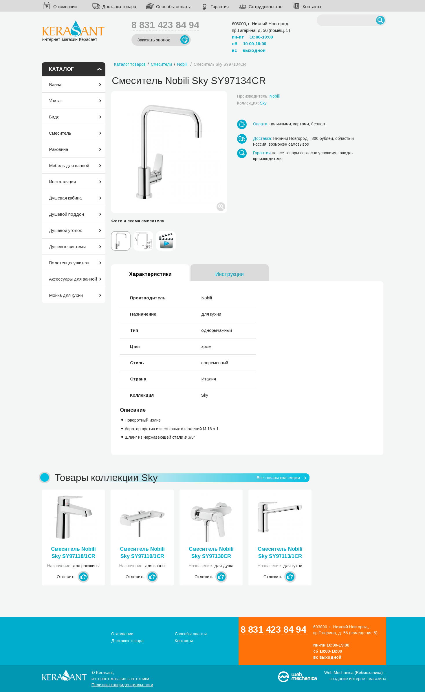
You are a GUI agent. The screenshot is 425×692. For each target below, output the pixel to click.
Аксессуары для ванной (73, 279)
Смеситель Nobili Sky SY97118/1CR (73, 552)
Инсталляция (62, 181)
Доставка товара (119, 6)
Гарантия (219, 6)
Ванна (55, 84)
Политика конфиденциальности (122, 684)
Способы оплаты (173, 6)
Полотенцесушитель (70, 262)
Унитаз (56, 100)
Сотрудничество (266, 6)
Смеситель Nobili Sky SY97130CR (211, 552)
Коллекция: (252, 103)
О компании (65, 6)
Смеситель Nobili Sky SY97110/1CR (142, 552)
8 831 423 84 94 (165, 25)
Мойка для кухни (66, 295)
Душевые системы (67, 246)
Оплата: (260, 124)
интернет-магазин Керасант (73, 30)
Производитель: (258, 96)
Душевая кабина (65, 197)
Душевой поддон (66, 214)
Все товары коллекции (278, 477)
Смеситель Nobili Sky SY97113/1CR (280, 552)
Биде (54, 116)
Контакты (312, 6)
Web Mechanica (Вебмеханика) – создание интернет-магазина (355, 675)
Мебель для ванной (69, 165)
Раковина (58, 149)
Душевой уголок (65, 230)
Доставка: (262, 138)
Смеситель (60, 133)
